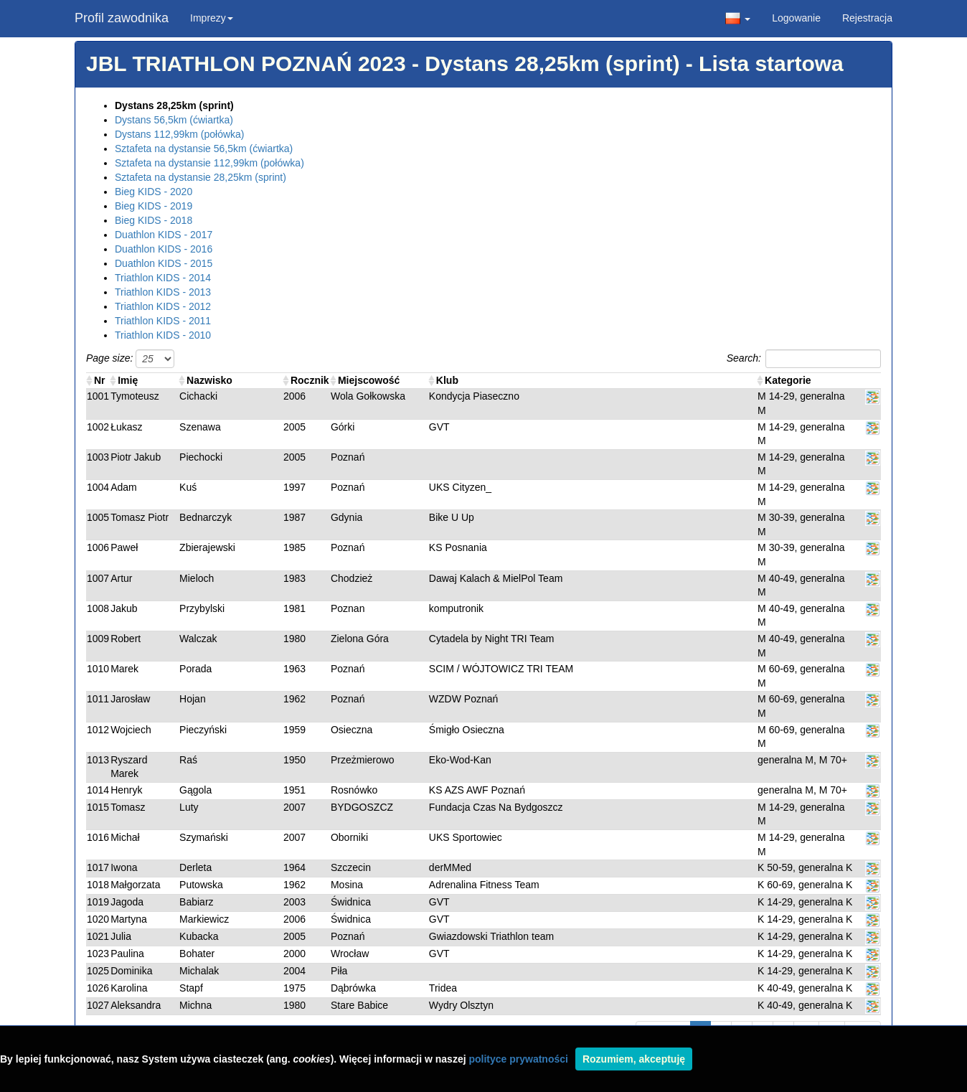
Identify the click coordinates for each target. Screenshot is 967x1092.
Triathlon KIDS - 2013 (163, 292)
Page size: (130, 358)
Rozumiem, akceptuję (633, 1059)
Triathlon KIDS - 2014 (163, 277)
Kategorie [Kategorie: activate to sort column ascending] (788, 380)
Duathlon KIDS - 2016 (163, 249)
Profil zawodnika (122, 18)
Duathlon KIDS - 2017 (163, 234)
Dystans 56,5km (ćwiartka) (174, 120)
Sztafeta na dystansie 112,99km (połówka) (209, 163)
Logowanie (796, 18)
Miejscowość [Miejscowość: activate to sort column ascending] (369, 380)
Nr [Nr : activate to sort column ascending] (99, 380)
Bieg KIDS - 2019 (153, 206)
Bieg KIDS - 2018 (153, 220)
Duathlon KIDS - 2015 (163, 263)
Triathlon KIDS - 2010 (163, 335)
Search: (804, 358)
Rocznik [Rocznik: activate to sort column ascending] (310, 380)
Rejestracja (867, 18)
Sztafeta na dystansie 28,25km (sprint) (200, 177)
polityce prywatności (517, 1059)
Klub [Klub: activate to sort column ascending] (447, 380)
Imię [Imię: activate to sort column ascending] (128, 380)
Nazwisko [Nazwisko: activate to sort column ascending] (209, 380)
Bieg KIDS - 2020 (153, 191)
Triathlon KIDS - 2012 (163, 306)
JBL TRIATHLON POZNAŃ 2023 (246, 63)
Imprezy (211, 18)
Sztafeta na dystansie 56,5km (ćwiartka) (204, 148)
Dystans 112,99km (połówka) (180, 134)
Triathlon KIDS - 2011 (163, 320)
